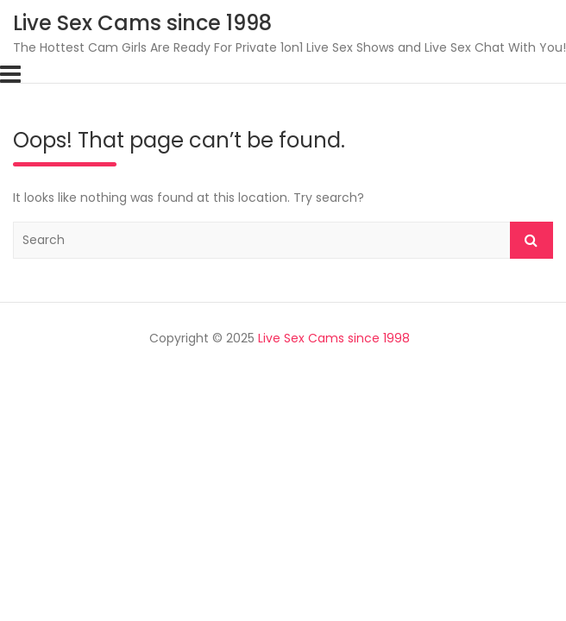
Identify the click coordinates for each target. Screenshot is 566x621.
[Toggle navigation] (10, 74)
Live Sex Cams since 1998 (142, 23)
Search (531, 240)
